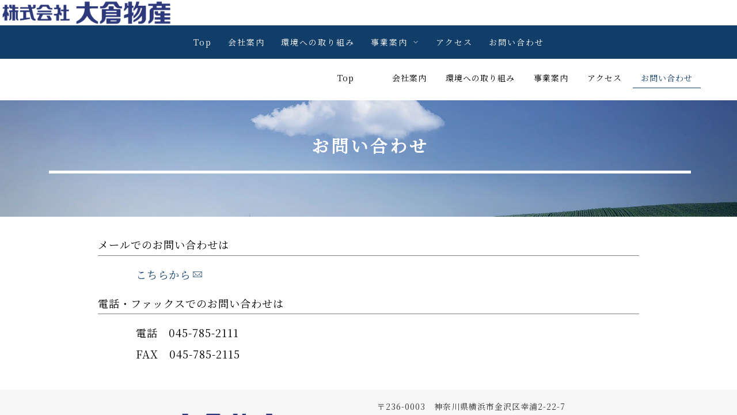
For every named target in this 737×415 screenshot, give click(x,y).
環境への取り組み (318, 42)
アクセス (454, 42)
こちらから (169, 232)
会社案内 (246, 42)
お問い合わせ (516, 42)
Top (202, 42)
